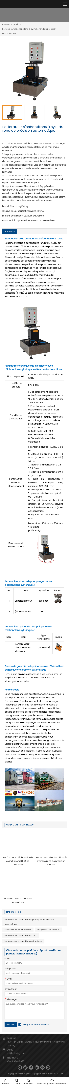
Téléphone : (11, 968)
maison (6, 24)
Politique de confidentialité (35, 1024)
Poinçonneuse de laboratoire (18, 930)
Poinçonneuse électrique (48, 930)
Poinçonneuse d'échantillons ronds (20, 935)
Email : (9, 979)
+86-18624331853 (15, 1061)
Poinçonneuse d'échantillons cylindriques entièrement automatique (29, 921)
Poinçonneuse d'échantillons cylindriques (23, 941)
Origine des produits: (13, 211)
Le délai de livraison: (12, 215)
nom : (8, 958)
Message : (11, 999)
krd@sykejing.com (16, 1053)
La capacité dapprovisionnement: (20, 220)
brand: (5, 206)
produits (17, 24)
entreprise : (11, 989)
